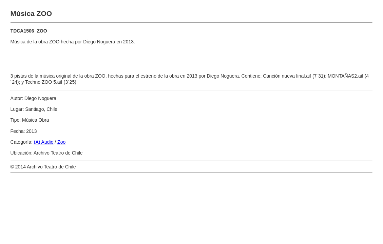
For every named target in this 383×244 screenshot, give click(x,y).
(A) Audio (44, 142)
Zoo (61, 142)
